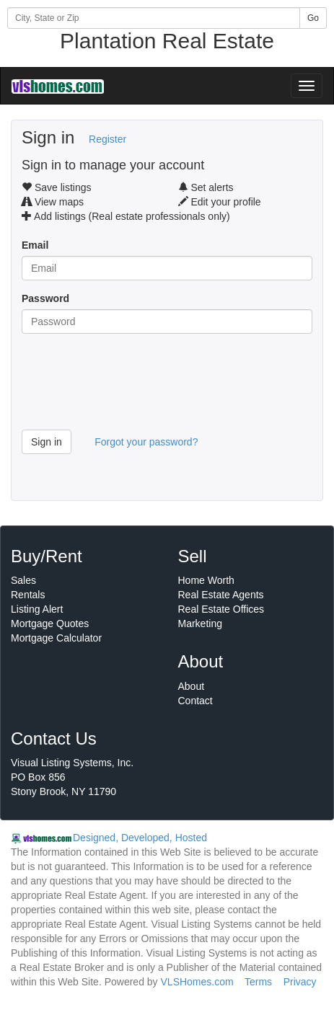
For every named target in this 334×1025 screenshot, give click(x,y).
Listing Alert (37, 609)
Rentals (28, 594)
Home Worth (206, 580)
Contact (195, 700)
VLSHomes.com (197, 982)
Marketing (200, 623)
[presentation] (131, 387)
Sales (23, 580)
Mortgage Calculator (56, 638)
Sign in (46, 442)
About (191, 686)
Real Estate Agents (221, 594)
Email (35, 245)
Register (107, 139)
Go (313, 18)
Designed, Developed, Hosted (140, 837)
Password (45, 298)
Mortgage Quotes (50, 623)
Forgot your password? (146, 442)
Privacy (300, 982)
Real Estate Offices (221, 609)
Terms (258, 982)
